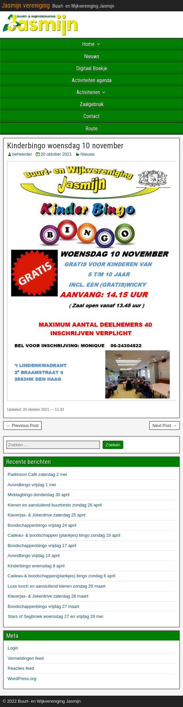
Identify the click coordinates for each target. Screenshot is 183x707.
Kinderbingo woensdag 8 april (36, 565)
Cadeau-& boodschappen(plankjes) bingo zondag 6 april (62, 575)
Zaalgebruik (92, 104)
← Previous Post (22, 425)
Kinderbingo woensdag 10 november (65, 145)
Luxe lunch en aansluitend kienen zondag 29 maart (56, 586)
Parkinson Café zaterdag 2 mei (37, 474)
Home (88, 44)
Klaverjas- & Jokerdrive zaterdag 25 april (46, 514)
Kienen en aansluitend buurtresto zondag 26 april (55, 504)
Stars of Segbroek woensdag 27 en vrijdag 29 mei (55, 616)
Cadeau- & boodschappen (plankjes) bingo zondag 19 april (64, 535)
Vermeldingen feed (26, 658)
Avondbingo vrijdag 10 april (34, 555)
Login (13, 647)
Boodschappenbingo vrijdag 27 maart (43, 606)
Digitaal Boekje (91, 68)
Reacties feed (21, 668)
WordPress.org (22, 678)
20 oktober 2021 (56, 154)
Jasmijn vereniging (25, 5)
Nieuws (91, 56)
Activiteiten (88, 92)
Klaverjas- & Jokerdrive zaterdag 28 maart (48, 596)
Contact (91, 116)
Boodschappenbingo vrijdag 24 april (42, 525)
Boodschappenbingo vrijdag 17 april (42, 545)
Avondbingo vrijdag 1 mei (32, 484)
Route (91, 128)
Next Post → (164, 425)
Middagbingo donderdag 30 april (38, 494)
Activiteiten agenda (92, 80)
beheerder (22, 154)
